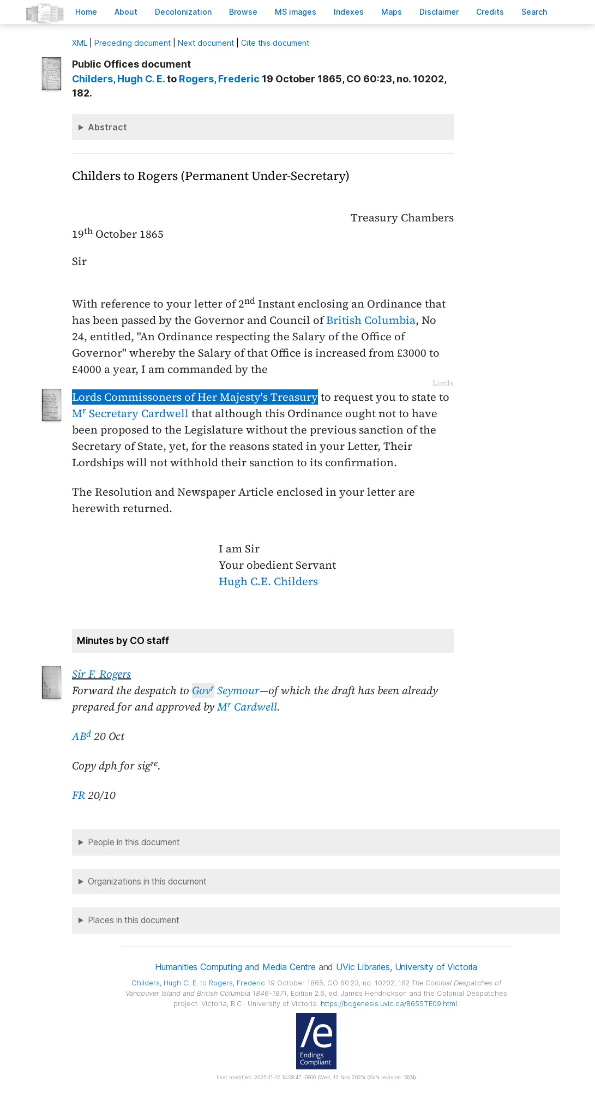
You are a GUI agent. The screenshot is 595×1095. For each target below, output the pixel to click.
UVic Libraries (363, 966)
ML (79, 42)
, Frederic (219, 79)
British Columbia (371, 320)
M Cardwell (247, 706)
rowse (243, 11)
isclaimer (439, 11)
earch (534, 11)
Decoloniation (183, 11)
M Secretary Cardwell (130, 413)
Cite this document (275, 42)
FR (78, 795)
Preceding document (132, 42)
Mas (391, 11)
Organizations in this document (147, 881)
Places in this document (133, 920)
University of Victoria (436, 966)
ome (86, 11)
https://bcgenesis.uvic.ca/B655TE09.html (389, 1004)
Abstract (107, 127)
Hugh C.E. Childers (268, 581)
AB (81, 736)
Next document (206, 42)
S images (295, 11)
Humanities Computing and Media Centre (235, 966)
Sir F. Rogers (101, 674)
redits (490, 11)
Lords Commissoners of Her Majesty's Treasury (195, 397)
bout (126, 11)
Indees (349, 11)
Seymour (226, 690)
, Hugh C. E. (118, 79)
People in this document (134, 842)
